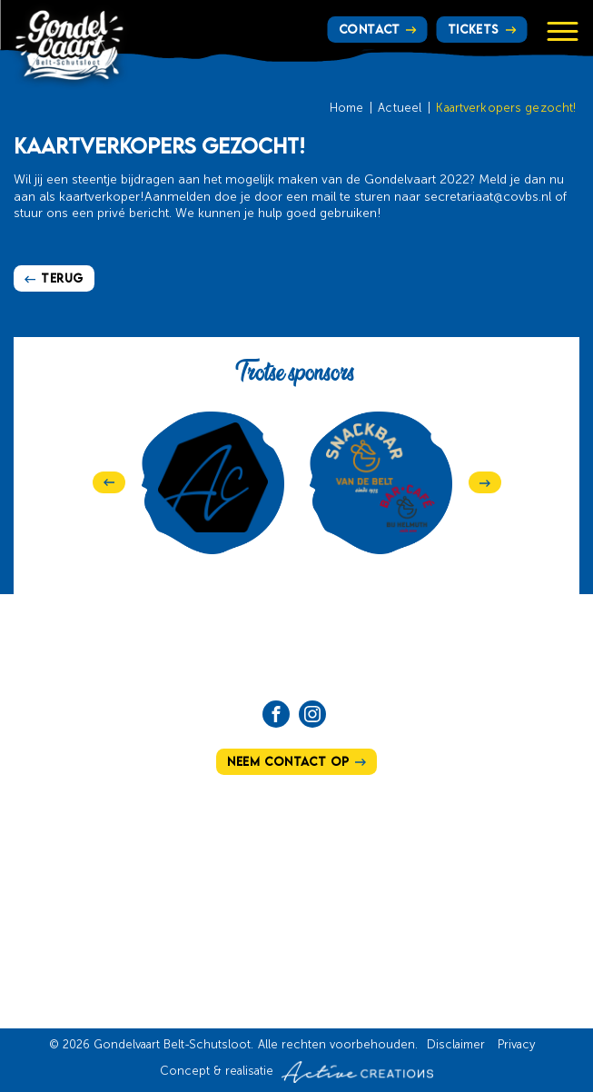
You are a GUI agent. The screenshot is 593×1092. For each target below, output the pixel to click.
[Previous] (109, 482)
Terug (62, 278)
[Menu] (562, 31)
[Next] (485, 482)
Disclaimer (456, 1045)
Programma (356, 877)
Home (347, 108)
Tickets (473, 29)
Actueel (399, 108)
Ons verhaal (213, 849)
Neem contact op (288, 761)
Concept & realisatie (296, 1072)
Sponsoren (207, 961)
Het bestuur (209, 905)
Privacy (516, 1045)
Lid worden (351, 933)
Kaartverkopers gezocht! (506, 108)
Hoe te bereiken (366, 849)
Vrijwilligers (360, 905)
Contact (369, 29)
